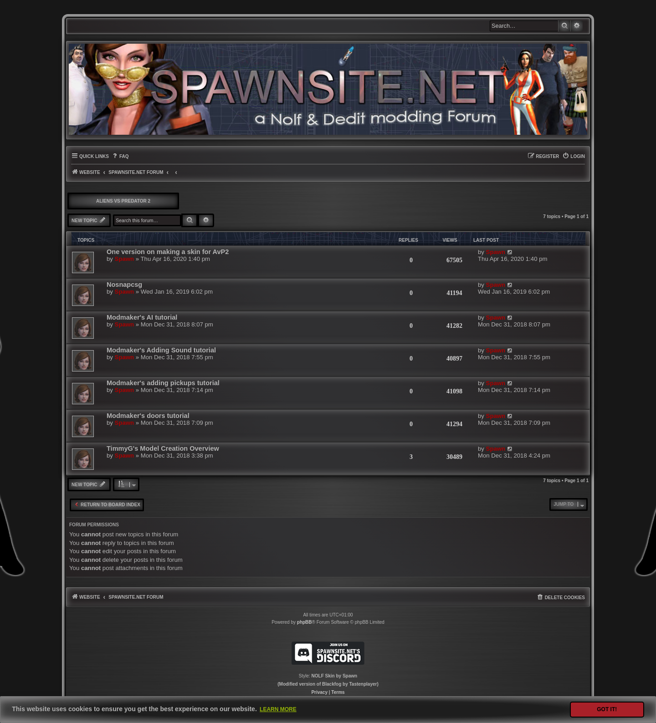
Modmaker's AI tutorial (142, 317)
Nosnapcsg (124, 284)
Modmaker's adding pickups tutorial (163, 383)
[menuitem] (120, 156)
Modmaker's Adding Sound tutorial (161, 350)
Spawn (124, 258)
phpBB (304, 622)
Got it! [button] (607, 709)
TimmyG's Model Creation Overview (163, 448)
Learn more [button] (278, 709)
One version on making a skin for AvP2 (168, 251)
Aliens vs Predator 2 (123, 201)
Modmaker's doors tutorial (148, 415)
